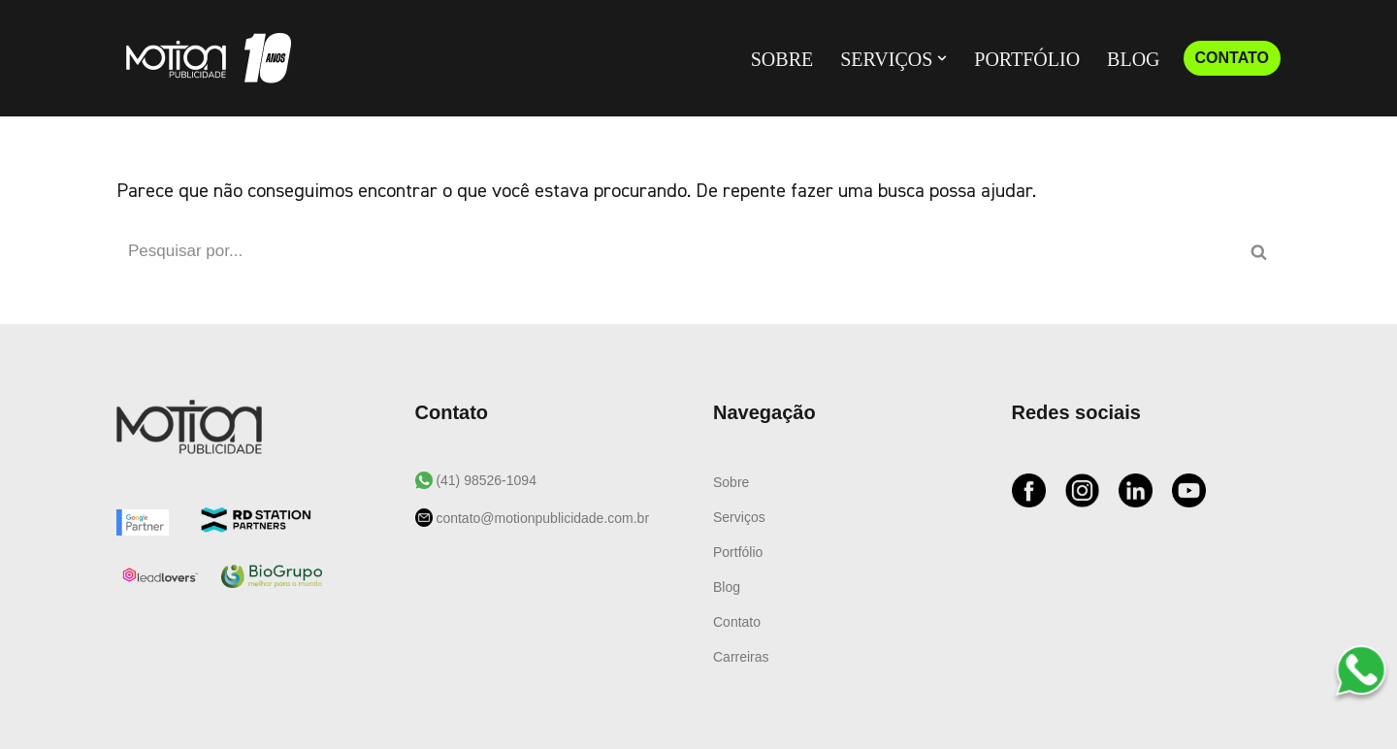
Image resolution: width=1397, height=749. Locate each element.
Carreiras (741, 657)
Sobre (782, 59)
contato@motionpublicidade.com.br (541, 518)
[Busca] (676, 251)
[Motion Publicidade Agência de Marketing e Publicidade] (203, 58)
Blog (1133, 59)
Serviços (739, 517)
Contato (737, 622)
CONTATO (1232, 57)
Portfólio (1027, 59)
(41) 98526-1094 (484, 480)
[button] (942, 58)
